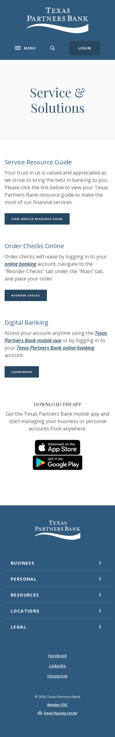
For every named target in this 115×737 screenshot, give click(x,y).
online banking (20, 264)
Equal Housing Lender (61, 713)
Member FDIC (57, 704)
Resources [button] (25, 595)
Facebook (57, 655)
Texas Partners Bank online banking (55, 347)
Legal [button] (18, 627)
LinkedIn (57, 665)
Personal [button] (24, 579)
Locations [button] (25, 611)
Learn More (25, 372)
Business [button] (22, 563)
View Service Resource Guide (40, 219)
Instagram (57, 676)
